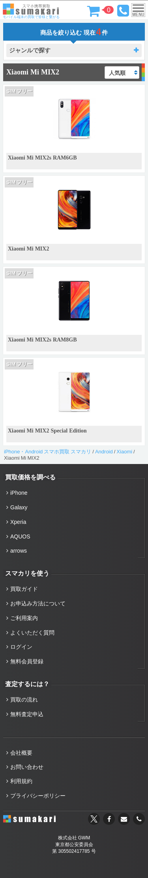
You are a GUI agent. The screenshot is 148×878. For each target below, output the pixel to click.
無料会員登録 (26, 661)
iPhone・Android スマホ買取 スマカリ (47, 451)
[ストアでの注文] (122, 72)
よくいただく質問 (32, 632)
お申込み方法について (38, 603)
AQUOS (20, 536)
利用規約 (21, 781)
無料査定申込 (26, 714)
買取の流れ (24, 699)
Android (104, 451)
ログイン (21, 647)
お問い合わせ (26, 767)
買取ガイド (24, 589)
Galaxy (19, 507)
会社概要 (21, 752)
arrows (18, 550)
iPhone (19, 493)
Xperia (18, 522)
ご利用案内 (24, 618)
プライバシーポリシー (38, 795)
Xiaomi (124, 451)
